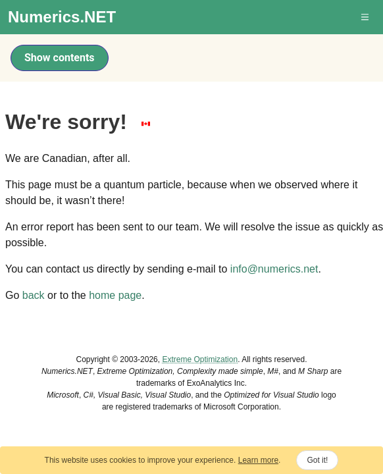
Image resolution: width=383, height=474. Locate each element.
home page (115, 295)
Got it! (317, 460)
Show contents (59, 57)
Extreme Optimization (200, 359)
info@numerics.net (274, 269)
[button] (366, 17)
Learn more (258, 460)
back (33, 295)
